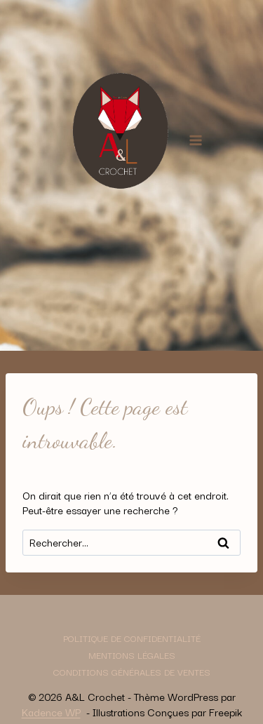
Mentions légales (131, 655)
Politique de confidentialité (132, 638)
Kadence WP (51, 712)
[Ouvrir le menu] (196, 140)
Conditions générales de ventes (131, 671)
